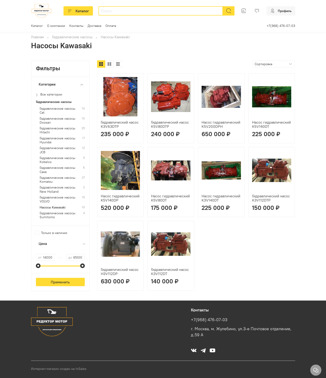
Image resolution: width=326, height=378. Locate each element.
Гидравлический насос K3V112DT (170, 271)
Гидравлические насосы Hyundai (57, 140)
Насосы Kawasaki (53, 207)
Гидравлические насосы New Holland (57, 189)
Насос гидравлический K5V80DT (170, 198)
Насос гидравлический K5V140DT (271, 124)
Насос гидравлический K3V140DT (221, 198)
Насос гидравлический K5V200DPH (221, 124)
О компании (56, 26)
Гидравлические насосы (72, 37)
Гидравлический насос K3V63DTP (120, 124)
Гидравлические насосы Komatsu (57, 180)
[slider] (38, 265)
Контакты (76, 26)
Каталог (78, 11)
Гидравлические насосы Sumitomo (57, 215)
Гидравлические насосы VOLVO (57, 199)
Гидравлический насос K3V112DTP (271, 198)
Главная (37, 37)
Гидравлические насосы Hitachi (57, 130)
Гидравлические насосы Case (57, 170)
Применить (60, 282)
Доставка (94, 26)
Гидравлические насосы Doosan (57, 121)
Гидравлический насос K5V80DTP (170, 124)
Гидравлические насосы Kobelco (57, 160)
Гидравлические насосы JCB (57, 150)
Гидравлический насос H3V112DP (120, 271)
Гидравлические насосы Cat (57, 111)
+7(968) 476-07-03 (281, 26)
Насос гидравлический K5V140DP (120, 198)
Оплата (110, 26)
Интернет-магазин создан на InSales (58, 369)
